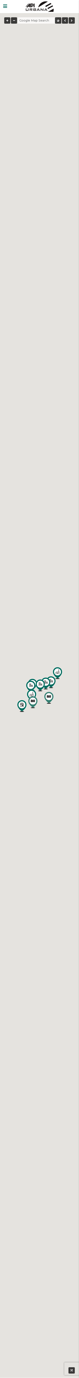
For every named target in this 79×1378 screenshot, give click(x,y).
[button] (30, 686)
